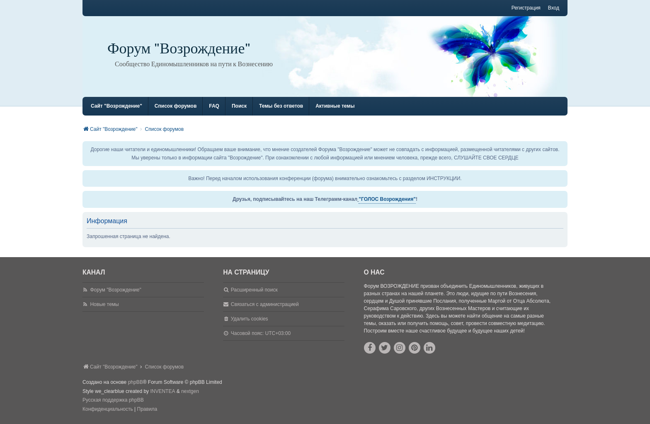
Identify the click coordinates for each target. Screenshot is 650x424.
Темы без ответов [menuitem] (281, 106)
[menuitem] (107, 409)
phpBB (135, 382)
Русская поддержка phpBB (113, 400)
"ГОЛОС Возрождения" (387, 199)
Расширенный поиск (254, 290)
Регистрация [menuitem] (526, 8)
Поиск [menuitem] (239, 106)
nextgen (190, 391)
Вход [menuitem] (553, 8)
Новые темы (104, 304)
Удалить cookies (249, 319)
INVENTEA (162, 391)
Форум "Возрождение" (179, 48)
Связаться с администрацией (265, 304)
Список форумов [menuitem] (175, 106)
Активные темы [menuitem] (334, 106)
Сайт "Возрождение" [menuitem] (116, 106)
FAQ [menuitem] (214, 106)
